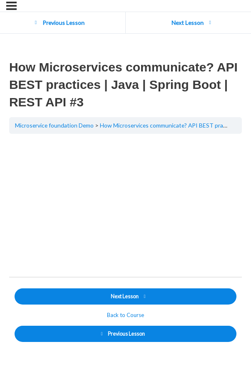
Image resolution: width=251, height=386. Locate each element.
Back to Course (125, 315)
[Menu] (11, 6)
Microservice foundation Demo (54, 125)
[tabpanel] (125, 205)
